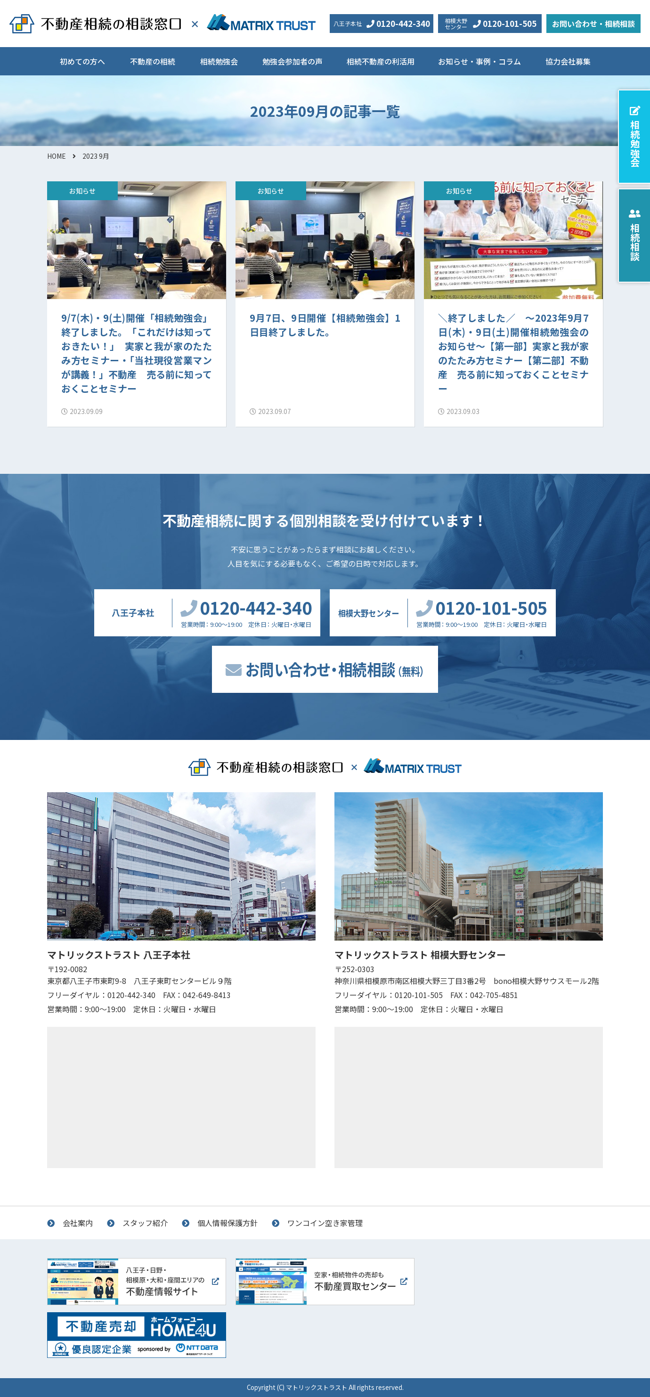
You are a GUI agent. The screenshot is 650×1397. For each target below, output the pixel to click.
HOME (56, 156)
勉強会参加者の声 (292, 61)
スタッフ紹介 (145, 1222)
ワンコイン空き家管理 (325, 1222)
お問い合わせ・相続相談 (593, 23)
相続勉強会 (219, 61)
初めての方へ (82, 61)
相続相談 (635, 242)
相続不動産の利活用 (380, 61)
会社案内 (78, 1222)
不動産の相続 (152, 61)
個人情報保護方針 (227, 1222)
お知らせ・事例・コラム (479, 61)
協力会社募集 (568, 61)
